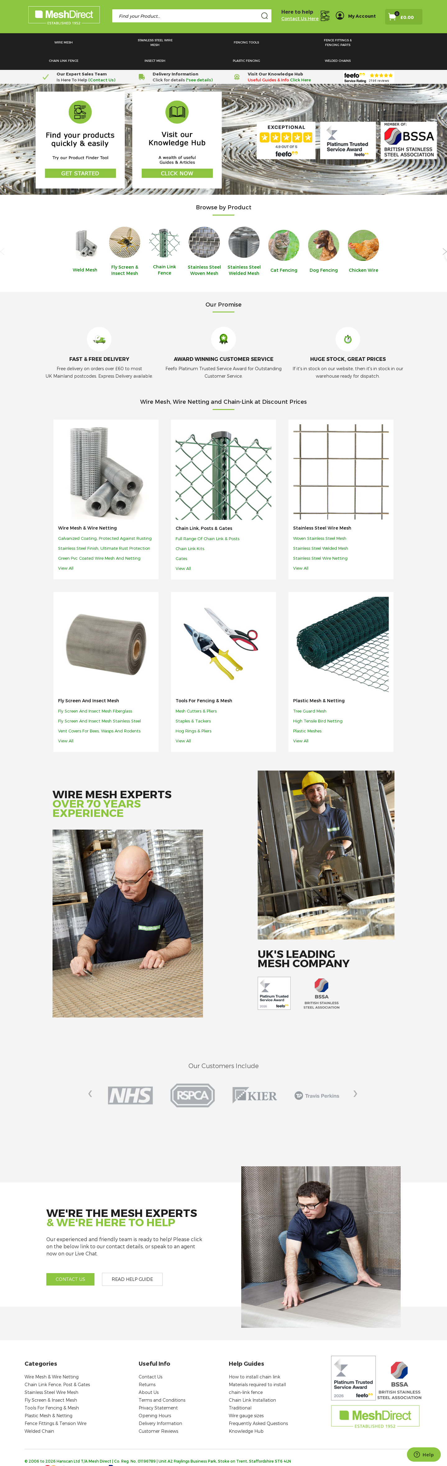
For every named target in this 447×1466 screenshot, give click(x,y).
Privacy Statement (158, 1389)
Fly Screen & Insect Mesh (51, 1381)
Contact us (70, 1260)
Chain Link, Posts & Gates (204, 509)
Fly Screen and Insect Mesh (88, 682)
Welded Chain (39, 1412)
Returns (147, 1366)
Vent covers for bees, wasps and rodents (99, 712)
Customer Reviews (158, 1412)
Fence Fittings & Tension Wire (55, 1405)
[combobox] (191, 15)
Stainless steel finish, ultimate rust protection (104, 529)
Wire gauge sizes (246, 1397)
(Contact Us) (101, 61)
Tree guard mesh (309, 692)
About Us (149, 1374)
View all (65, 549)
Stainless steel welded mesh (320, 529)
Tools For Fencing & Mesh (204, 682)
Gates (181, 540)
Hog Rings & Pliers (193, 712)
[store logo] (64, 16)
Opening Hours (155, 1397)
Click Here (300, 61)
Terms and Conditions (162, 1381)
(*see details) (199, 61)
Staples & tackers (193, 702)
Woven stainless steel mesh (319, 519)
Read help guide (132, 1260)
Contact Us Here (300, 18)
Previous (2, 233)
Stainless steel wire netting (320, 539)
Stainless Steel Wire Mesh (322, 509)
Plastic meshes (307, 712)
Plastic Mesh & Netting (319, 682)
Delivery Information (160, 1405)
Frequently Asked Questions (258, 1405)
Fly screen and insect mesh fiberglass (95, 692)
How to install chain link (254, 1358)
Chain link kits (190, 530)
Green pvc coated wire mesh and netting (99, 539)
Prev (93, 1077)
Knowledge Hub (246, 1412)
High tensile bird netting (318, 702)
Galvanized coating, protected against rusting (105, 519)
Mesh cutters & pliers (196, 692)
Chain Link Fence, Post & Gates (57, 1366)
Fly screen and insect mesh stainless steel (99, 702)
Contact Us (150, 1358)
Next (444, 233)
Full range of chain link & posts (207, 520)
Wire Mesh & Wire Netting (87, 509)
